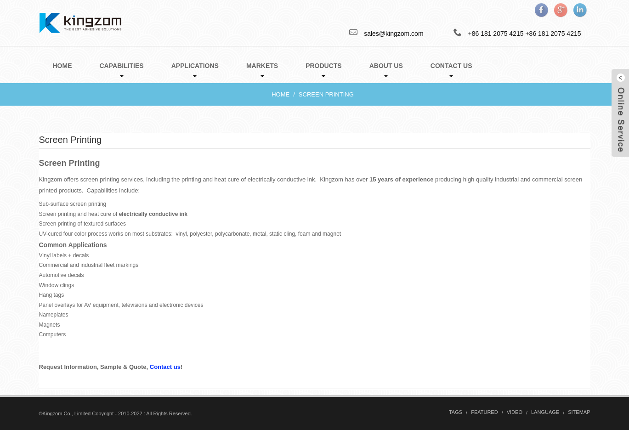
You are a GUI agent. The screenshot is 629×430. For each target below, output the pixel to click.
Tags (455, 412)
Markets (262, 69)
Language (545, 412)
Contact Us (451, 69)
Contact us (164, 366)
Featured (484, 412)
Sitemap (579, 412)
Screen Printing (326, 94)
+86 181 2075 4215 (553, 33)
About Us (386, 69)
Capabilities (122, 69)
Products (324, 69)
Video (514, 412)
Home (62, 65)
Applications (195, 69)
